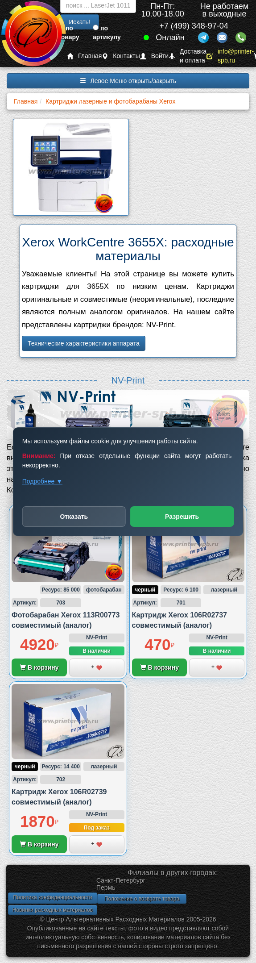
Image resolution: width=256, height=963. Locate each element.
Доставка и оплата (187, 56)
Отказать (74, 516)
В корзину (39, 667)
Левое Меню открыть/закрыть (128, 80)
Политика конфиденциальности (52, 897)
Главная (84, 56)
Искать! (80, 21)
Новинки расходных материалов (52, 910)
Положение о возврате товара (141, 899)
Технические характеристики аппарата (84, 343)
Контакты (121, 56)
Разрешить (182, 516)
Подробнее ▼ (42, 481)
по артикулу (107, 33)
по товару (68, 33)
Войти (154, 56)
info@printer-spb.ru (230, 56)
